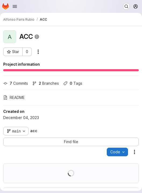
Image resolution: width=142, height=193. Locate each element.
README (14, 97)
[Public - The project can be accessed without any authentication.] (37, 37)
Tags (72, 83)
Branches (45, 83)
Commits (15, 83)
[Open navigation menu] (14, 6)
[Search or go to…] (126, 6)
